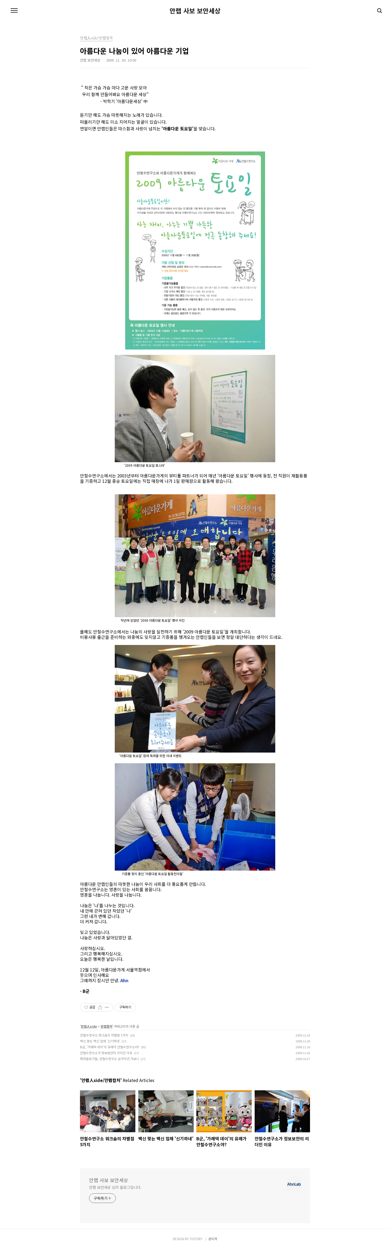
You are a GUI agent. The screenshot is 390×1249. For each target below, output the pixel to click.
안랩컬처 (106, 1026)
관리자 (212, 1238)
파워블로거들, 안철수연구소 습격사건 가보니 (109, 1058)
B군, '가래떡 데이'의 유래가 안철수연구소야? (109, 1047)
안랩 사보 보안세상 (195, 10)
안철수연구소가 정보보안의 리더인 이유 (106, 1052)
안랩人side (89, 1026)
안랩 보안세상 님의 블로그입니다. (115, 1187)
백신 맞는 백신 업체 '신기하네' (100, 1041)
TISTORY (196, 1238)
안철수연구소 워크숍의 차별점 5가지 (104, 1035)
